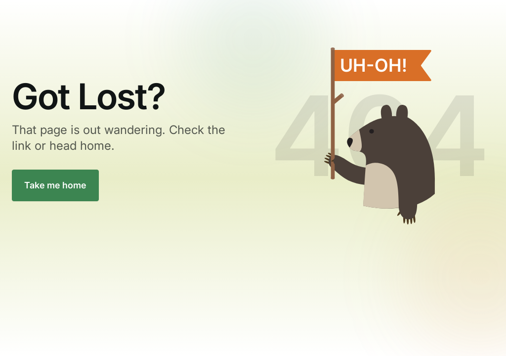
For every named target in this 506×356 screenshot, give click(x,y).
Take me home (55, 185)
